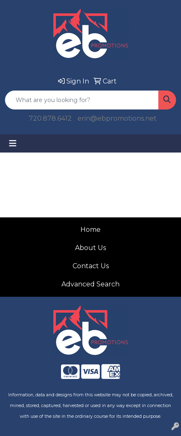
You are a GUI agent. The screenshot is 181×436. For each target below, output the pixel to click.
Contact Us (91, 266)
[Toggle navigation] (12, 143)
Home (90, 229)
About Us (90, 248)
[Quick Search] (82, 100)
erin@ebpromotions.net (117, 118)
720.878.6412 (50, 118)
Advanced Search (90, 284)
